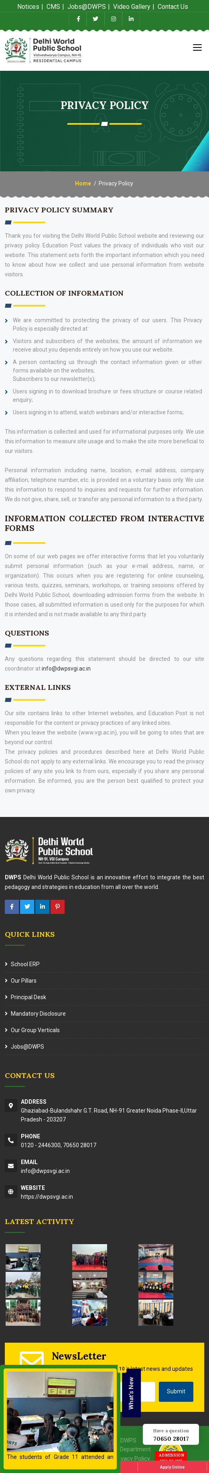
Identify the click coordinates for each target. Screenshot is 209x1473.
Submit (176, 1391)
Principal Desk (28, 997)
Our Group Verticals (35, 1030)
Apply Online (172, 1467)
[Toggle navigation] (197, 47)
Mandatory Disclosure (38, 1013)
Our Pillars (24, 980)
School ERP (25, 964)
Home (83, 183)
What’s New (131, 1393)
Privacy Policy (132, 1458)
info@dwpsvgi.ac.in (66, 668)
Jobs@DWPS (27, 1046)
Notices (28, 6)
